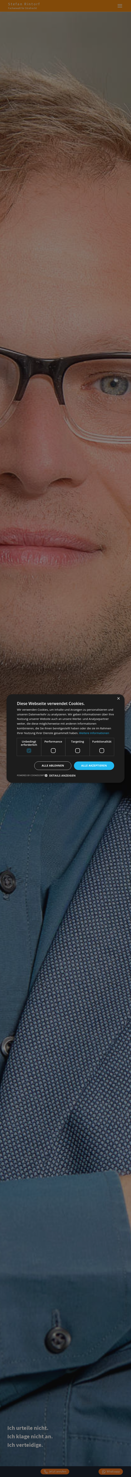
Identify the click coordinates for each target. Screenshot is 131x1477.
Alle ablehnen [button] (53, 765)
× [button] (118, 698)
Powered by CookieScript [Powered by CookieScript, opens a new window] (31, 775)
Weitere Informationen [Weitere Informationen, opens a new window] (94, 733)
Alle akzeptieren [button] (94, 765)
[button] (60, 775)
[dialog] (65, 738)
